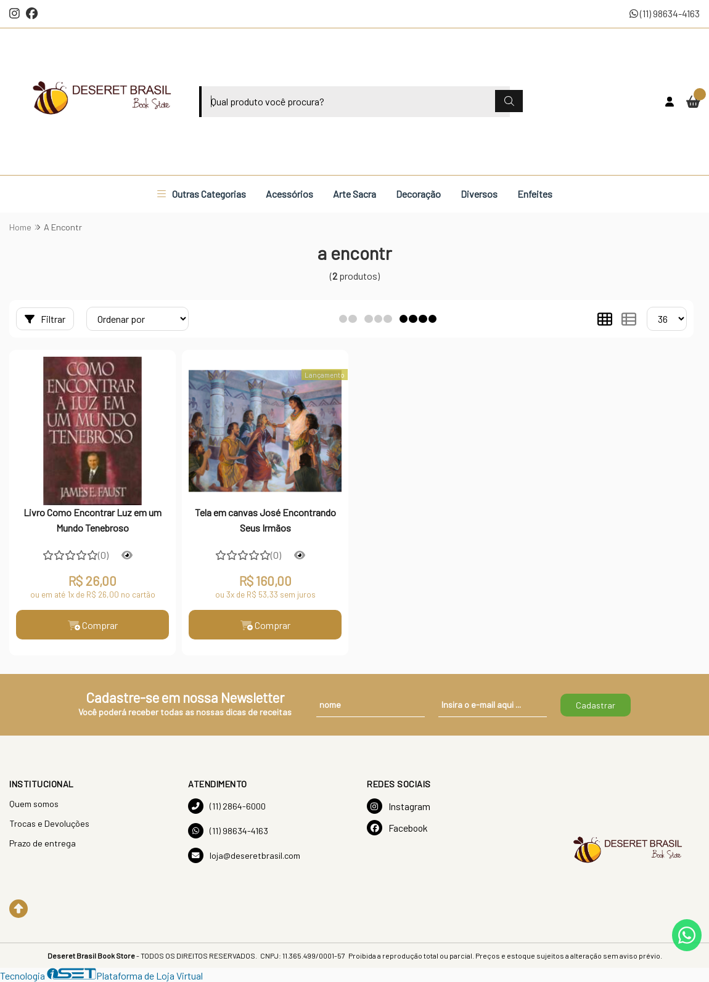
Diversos (479, 194)
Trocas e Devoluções (49, 823)
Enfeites (534, 194)
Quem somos (34, 803)
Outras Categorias (201, 194)
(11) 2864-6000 (227, 806)
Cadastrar (595, 705)
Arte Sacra (354, 194)
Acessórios (289, 194)
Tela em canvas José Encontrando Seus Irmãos (265, 519)
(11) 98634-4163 (664, 13)
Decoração (418, 194)
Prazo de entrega (42, 843)
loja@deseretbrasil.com (244, 855)
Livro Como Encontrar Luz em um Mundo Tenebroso (92, 519)
